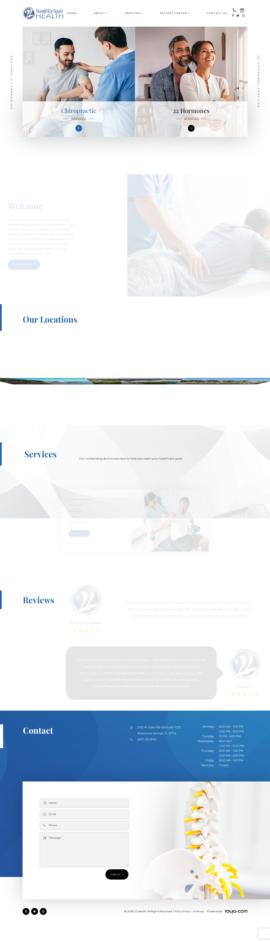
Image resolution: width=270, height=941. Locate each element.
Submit (116, 887)
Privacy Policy (182, 924)
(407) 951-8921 (147, 751)
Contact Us (217, 13)
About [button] (100, 13)
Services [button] (134, 13)
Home (72, 13)
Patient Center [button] (174, 13)
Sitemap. (198, 924)
